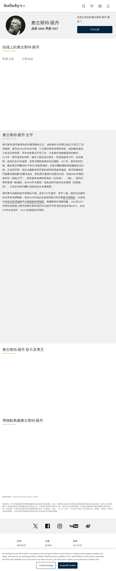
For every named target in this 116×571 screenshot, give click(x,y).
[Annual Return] (58, 249)
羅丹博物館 (69, 197)
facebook (47, 526)
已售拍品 (27, 59)
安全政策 (77, 545)
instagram (59, 526)
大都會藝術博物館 (34, 201)
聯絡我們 (21, 545)
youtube (73, 526)
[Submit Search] (83, 6)
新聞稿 (48, 545)
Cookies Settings (46, 565)
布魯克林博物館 (13, 201)
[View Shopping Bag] (100, 6)
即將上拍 (8, 59)
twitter (35, 526)
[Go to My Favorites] (91, 6)
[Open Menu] (108, 6)
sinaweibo (88, 526)
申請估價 (94, 29)
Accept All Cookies (68, 565)
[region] (58, 560)
